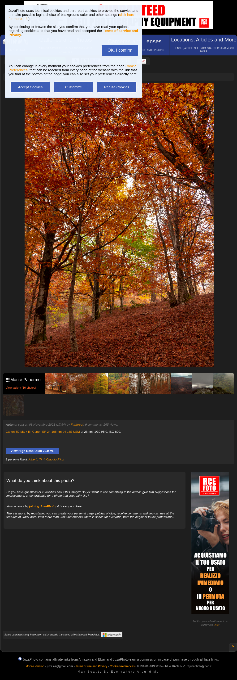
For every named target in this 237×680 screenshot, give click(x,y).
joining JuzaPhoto (42, 506)
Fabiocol (77, 424)
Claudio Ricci (55, 459)
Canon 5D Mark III (18, 431)
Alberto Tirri (36, 459)
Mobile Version (35, 666)
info (217, 624)
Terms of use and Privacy (91, 666)
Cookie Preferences (122, 666)
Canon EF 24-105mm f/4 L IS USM (56, 431)
